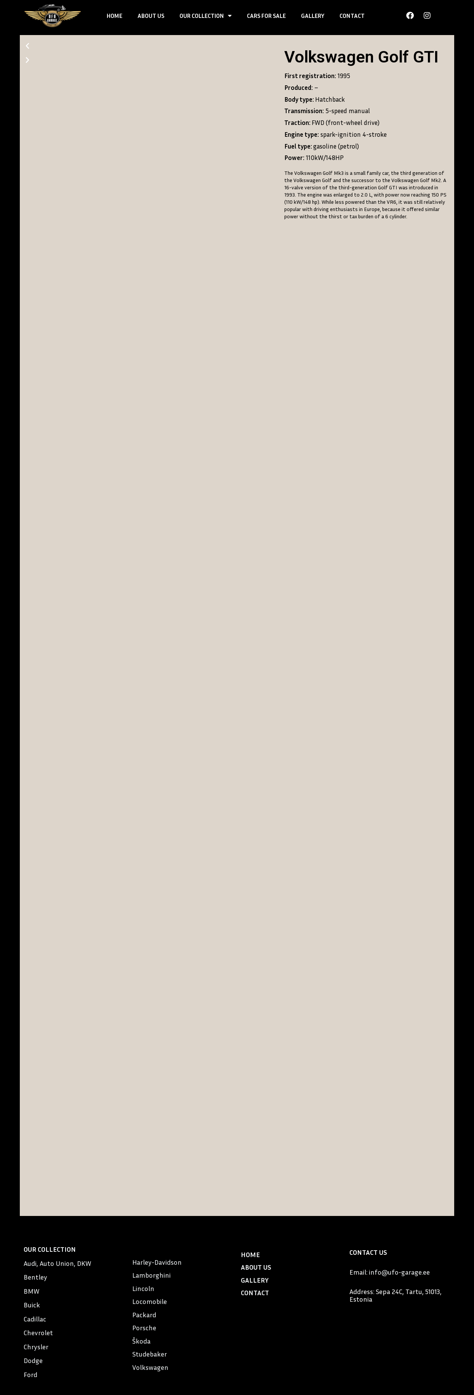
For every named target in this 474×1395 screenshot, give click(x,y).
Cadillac (35, 1319)
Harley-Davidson (157, 1262)
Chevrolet (38, 1332)
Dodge (33, 1360)
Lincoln (143, 1288)
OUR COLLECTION (205, 15)
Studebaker (149, 1354)
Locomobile (149, 1301)
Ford (30, 1374)
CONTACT (352, 15)
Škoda (141, 1341)
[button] (150, 46)
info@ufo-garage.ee (399, 1272)
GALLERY (312, 15)
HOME (114, 15)
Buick (32, 1305)
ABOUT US (151, 15)
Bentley (35, 1277)
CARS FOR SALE (266, 15)
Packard (144, 1314)
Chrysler (36, 1346)
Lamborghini (151, 1275)
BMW (31, 1291)
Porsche (144, 1327)
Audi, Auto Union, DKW (57, 1263)
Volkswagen (150, 1367)
